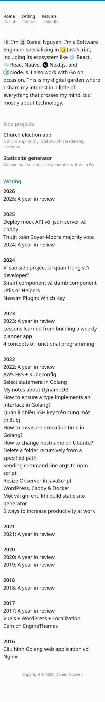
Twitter (29, 21)
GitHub (10, 21)
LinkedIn (51, 21)
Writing (28, 16)
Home (9, 16)
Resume (49, 16)
